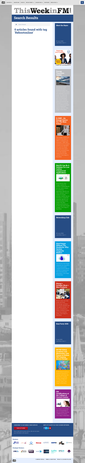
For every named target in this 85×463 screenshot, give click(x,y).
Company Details (40, 459)
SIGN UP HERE (21, 428)
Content (9, 2)
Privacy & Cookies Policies (64, 459)
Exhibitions (39, 2)
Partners (46, 2)
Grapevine (16, 2)
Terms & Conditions (51, 459)
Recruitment (30, 2)
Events (23, 2)
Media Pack (54, 2)
